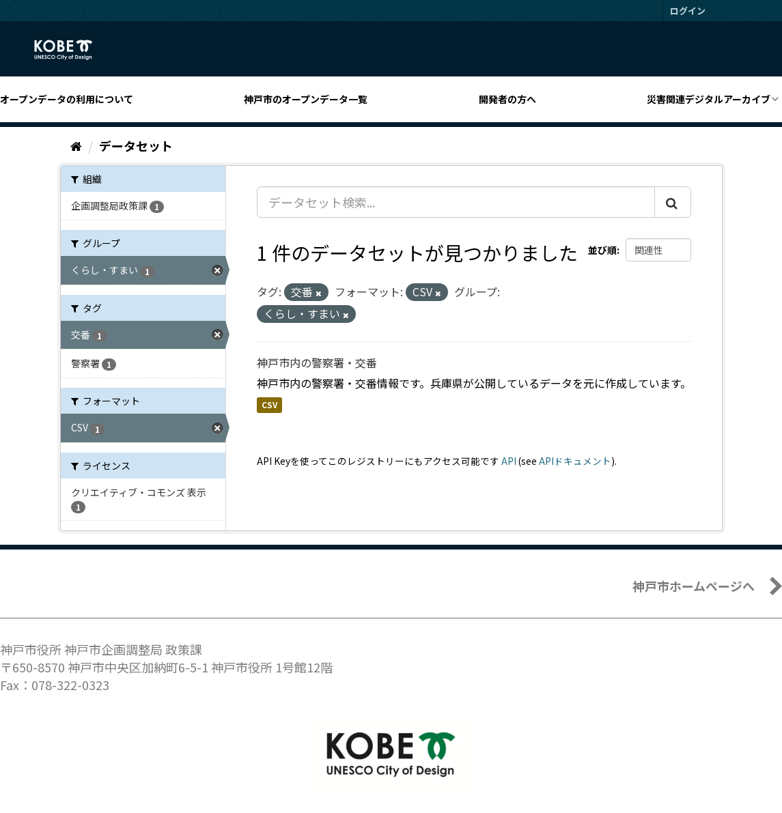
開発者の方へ (507, 99)
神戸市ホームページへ (693, 586)
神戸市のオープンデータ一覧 (305, 99)
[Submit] (672, 202)
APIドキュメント (575, 461)
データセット (136, 145)
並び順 (602, 250)
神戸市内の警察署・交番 (317, 362)
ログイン (688, 10)
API (508, 461)
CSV (269, 405)
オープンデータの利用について (66, 99)
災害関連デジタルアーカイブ (708, 99)
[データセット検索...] (456, 202)
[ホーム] (76, 145)
